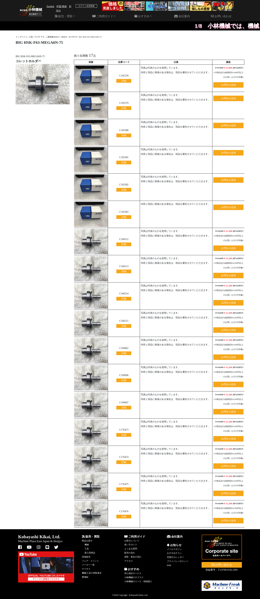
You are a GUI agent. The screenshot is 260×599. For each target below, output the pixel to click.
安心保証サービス (132, 573)
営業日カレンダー (175, 557)
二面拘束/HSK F (53, 37)
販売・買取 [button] (63, 16)
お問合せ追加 (228, 85)
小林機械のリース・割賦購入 (138, 581)
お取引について (131, 540)
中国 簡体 (61, 6)
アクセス (128, 561)
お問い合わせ (221, 16)
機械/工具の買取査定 (92, 573)
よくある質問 (130, 548)
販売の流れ (129, 553)
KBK (169, 565)
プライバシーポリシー (177, 561)
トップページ (21, 37)
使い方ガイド (130, 544)
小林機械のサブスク (133, 577)
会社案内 (182, 16)
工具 (31, 37)
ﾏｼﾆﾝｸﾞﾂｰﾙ (39, 37)
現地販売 (86, 557)
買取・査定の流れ (132, 557)
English (50, 6)
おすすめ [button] (141, 16)
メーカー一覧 (88, 565)
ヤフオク (86, 569)
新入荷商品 (90, 553)
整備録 (85, 577)
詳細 (123, 81)
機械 (87, 544)
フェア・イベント (90, 561)
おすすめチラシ (174, 553)
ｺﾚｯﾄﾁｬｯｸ (73, 37)
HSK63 (64, 37)
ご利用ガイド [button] (102, 16)
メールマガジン (174, 549)
